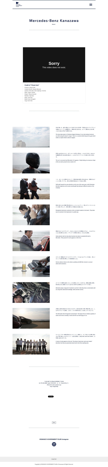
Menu (90, 5)
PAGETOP (54, 459)
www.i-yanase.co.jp (56, 384)
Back (54, 422)
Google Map (55, 386)
